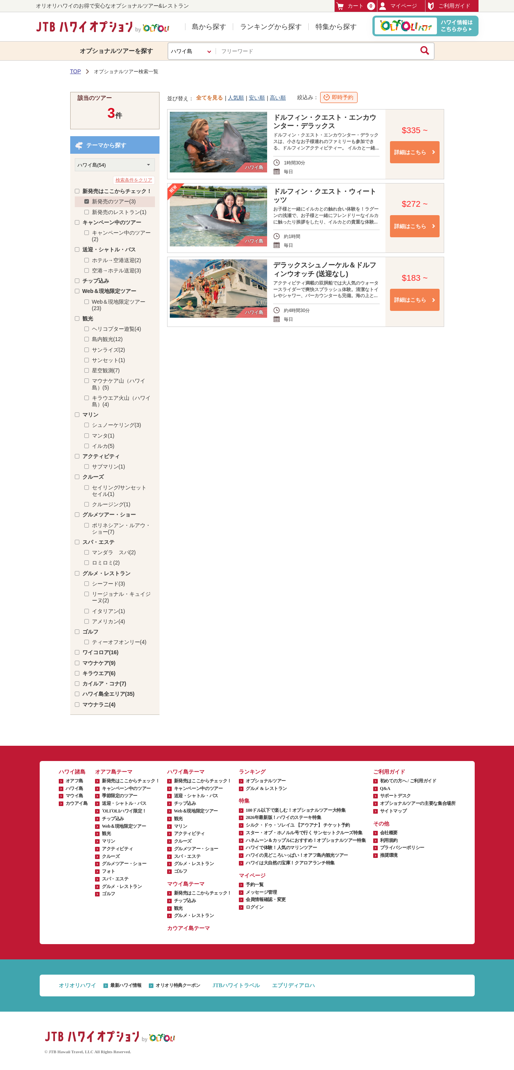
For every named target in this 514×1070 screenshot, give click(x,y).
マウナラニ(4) (99, 705)
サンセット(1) (108, 360)
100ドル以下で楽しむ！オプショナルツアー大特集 (295, 810)
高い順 (278, 98)
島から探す (209, 27)
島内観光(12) (107, 339)
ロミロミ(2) (106, 563)
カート (355, 6)
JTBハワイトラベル (236, 985)
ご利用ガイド (448, 6)
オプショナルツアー (266, 781)
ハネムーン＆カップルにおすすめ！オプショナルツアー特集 (306, 840)
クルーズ (93, 477)
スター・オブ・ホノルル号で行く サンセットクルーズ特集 (304, 832)
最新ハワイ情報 (125, 985)
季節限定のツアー (119, 795)
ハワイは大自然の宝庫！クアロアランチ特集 (290, 863)
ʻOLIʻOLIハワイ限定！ (124, 811)
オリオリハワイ (77, 985)
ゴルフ (90, 632)
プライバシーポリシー (402, 847)
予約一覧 (255, 884)
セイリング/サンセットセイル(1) (119, 490)
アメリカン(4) (108, 621)
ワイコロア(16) (100, 652)
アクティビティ (101, 456)
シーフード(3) (108, 584)
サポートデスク (395, 795)
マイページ (398, 6)
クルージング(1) (111, 504)
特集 (244, 801)
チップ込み (95, 281)
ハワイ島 (75, 788)
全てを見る (209, 98)
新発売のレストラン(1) (119, 212)
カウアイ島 (77, 803)
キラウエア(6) (99, 673)
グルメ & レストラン (266, 788)
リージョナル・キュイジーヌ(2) (121, 597)
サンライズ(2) (108, 350)
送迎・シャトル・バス (109, 249)
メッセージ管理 (261, 892)
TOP (75, 71)
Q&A (385, 788)
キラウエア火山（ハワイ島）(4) (121, 401)
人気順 (236, 98)
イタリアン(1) (108, 611)
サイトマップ (393, 811)
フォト (108, 871)
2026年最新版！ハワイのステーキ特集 (283, 817)
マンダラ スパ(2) (114, 552)
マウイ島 (75, 795)
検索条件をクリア (134, 180)
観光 (87, 318)
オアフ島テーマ (113, 772)
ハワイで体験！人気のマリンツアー (281, 847)
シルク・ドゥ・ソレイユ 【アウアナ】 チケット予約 (298, 825)
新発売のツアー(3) (114, 201)
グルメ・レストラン (106, 573)
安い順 (257, 98)
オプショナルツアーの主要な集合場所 (418, 803)
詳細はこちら (410, 152)
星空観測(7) (106, 370)
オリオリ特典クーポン (178, 985)
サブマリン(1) (108, 466)
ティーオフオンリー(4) (119, 642)
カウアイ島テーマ (188, 928)
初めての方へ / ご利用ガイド (408, 781)
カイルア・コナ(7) (104, 684)
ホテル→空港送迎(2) (116, 260)
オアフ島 (75, 781)
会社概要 (389, 832)
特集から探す (336, 27)
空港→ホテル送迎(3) (116, 270)
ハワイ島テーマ (186, 772)
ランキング (252, 772)
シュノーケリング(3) (116, 425)
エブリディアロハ (293, 985)
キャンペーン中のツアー (111, 222)
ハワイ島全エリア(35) (108, 694)
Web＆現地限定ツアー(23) (119, 305)
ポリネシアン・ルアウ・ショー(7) (121, 528)
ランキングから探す (271, 27)
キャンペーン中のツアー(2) (121, 236)
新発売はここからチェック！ (117, 191)
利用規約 (389, 840)
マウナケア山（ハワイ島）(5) (118, 384)
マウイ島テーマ (186, 884)
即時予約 (342, 97)
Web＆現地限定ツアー (109, 291)
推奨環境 (389, 855)
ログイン (255, 907)
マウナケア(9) (99, 663)
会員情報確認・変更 (266, 899)
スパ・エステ (98, 542)
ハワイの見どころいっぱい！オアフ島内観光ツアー (297, 855)
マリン (90, 415)
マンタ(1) (103, 436)
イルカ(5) (103, 446)
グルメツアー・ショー (109, 515)
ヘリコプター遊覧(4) (116, 329)
